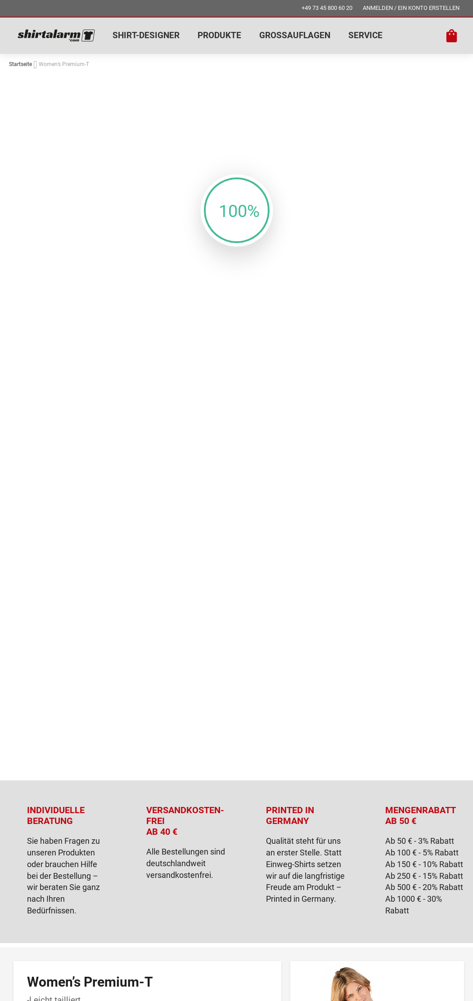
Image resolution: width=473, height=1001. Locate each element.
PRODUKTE (219, 35)
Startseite (20, 64)
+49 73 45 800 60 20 (327, 7)
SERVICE (365, 35)
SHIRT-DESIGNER (146, 35)
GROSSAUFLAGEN (294, 35)
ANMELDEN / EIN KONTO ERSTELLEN (411, 7)
